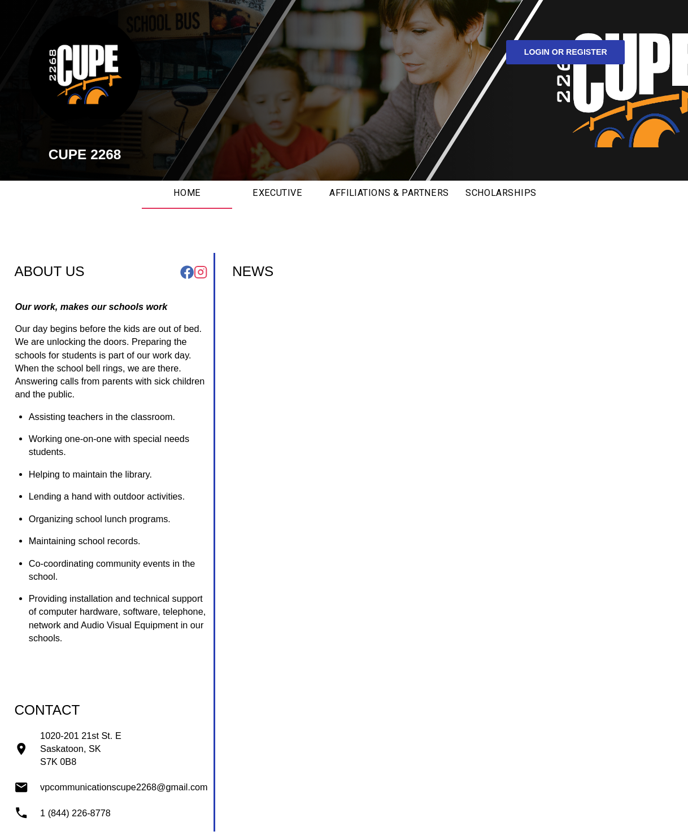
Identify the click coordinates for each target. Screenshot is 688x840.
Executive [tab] (277, 192)
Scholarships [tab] (501, 192)
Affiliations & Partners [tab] (389, 192)
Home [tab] (187, 192)
